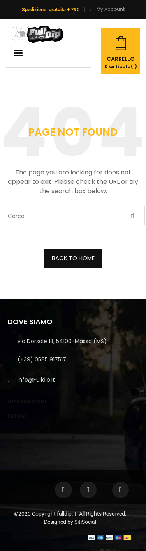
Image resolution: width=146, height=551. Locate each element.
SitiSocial (85, 522)
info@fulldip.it (36, 379)
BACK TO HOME (73, 258)
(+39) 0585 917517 (42, 359)
